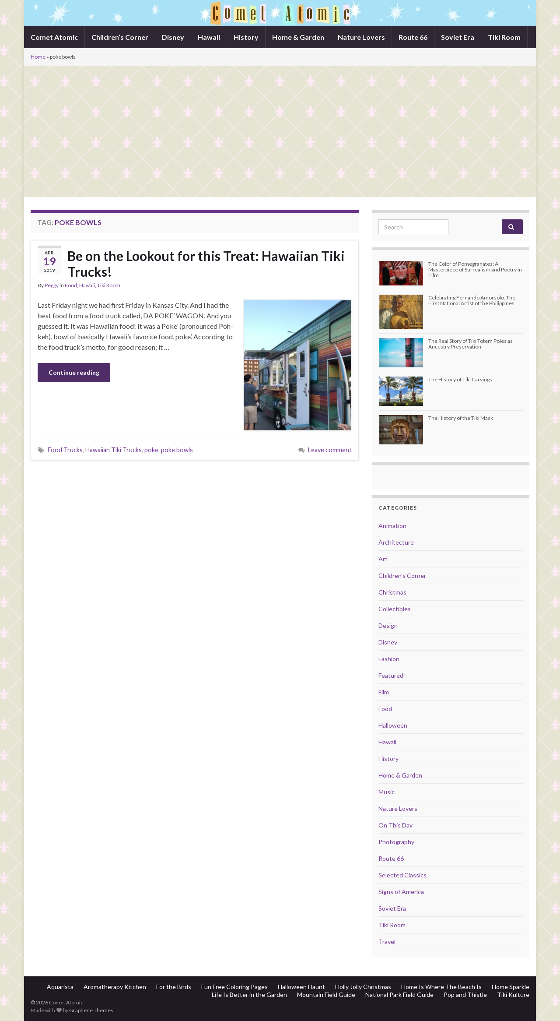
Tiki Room (504, 37)
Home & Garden (298, 37)
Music (386, 792)
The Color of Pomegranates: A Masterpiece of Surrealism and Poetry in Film (475, 269)
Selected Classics (402, 875)
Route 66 (413, 37)
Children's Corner (402, 575)
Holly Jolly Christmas (363, 986)
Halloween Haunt (301, 986)
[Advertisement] (280, 131)
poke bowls (177, 450)
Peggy (52, 285)
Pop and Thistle (465, 994)
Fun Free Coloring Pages (234, 986)
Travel (387, 941)
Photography (396, 841)
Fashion (388, 658)
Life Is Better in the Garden (249, 994)
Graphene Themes (91, 1010)
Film (383, 692)
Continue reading (74, 372)
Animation (392, 525)
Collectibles (394, 609)
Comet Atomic (54, 37)
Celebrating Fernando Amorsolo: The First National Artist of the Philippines (471, 300)
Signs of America (401, 891)
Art (383, 559)
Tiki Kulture (513, 994)
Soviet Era (457, 37)
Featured (390, 675)
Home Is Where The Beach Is (441, 986)
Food (71, 285)
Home (38, 56)
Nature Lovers (361, 37)
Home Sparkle (510, 986)
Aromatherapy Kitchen (115, 986)
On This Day (395, 825)
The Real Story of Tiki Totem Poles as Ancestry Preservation (470, 344)
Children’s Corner (119, 37)
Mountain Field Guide (326, 994)
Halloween (392, 725)
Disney (173, 37)
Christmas (392, 592)
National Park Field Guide (399, 994)
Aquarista (60, 986)
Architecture (396, 542)
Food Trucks (65, 450)
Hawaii (209, 37)
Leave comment (330, 450)
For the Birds (173, 986)
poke (151, 450)
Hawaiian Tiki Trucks (113, 450)
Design (388, 625)
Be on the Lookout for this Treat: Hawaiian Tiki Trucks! (206, 263)
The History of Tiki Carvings (460, 379)
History (246, 37)
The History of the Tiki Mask (460, 418)
